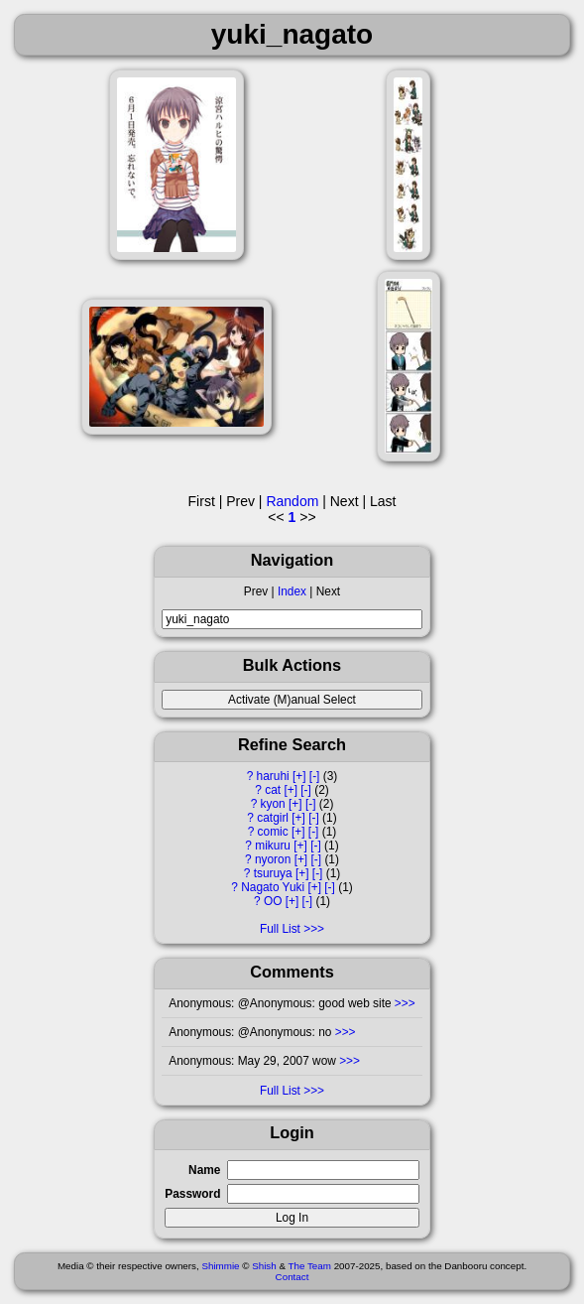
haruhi (273, 776)
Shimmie (220, 1265)
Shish (264, 1265)
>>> (403, 1003)
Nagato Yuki (272, 887)
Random (292, 501)
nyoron (273, 859)
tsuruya (273, 873)
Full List (280, 929)
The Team (310, 1265)
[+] (299, 776)
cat (273, 790)
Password (192, 1194)
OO (273, 901)
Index (292, 591)
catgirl (273, 818)
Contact (292, 1276)
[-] (314, 776)
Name (204, 1170)
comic (273, 832)
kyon (273, 804)
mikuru (273, 845)
